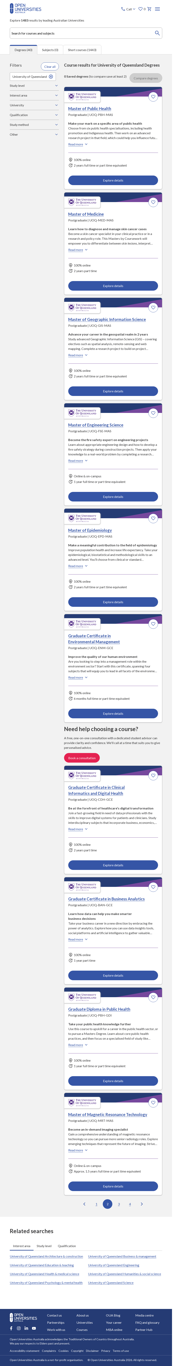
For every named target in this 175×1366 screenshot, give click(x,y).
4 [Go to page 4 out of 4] (130, 1204)
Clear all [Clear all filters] (49, 66)
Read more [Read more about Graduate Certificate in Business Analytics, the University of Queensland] (78, 939)
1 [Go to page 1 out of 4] (96, 1204)
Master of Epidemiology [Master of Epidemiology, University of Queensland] (90, 530)
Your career (114, 1322)
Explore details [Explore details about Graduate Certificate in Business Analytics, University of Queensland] (113, 975)
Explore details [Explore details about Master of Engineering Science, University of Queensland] (113, 496)
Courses (82, 1329)
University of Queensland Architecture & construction (46, 1256)
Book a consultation (82, 758)
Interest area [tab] (21, 1246)
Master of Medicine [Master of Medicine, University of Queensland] (86, 214)
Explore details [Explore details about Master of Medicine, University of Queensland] (113, 286)
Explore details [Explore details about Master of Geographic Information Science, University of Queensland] (113, 391)
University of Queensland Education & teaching (42, 1265)
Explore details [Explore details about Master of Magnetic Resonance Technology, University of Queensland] (113, 1186)
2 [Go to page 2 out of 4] (108, 1204)
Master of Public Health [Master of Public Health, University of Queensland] (89, 108)
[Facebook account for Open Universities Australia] (11, 1328)
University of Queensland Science (110, 1282)
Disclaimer (92, 1350)
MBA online (114, 1329)
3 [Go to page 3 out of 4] (119, 1204)
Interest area (34, 95)
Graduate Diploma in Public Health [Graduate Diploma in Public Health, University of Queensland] (99, 1009)
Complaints (49, 1350)
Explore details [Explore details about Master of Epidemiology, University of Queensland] (113, 602)
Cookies (63, 1350)
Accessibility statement (25, 1350)
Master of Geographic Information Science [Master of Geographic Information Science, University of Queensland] (107, 319)
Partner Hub (143, 1329)
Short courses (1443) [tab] (82, 50)
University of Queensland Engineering (113, 1265)
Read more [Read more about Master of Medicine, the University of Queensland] (78, 249)
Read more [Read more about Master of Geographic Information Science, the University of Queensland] (78, 355)
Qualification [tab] (67, 1246)
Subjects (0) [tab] (50, 50)
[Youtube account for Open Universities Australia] (34, 1328)
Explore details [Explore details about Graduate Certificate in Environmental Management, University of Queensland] (113, 713)
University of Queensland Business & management (122, 1256)
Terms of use (121, 1350)
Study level (34, 85)
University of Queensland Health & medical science (44, 1274)
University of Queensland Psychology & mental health (46, 1282)
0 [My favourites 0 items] (141, 9)
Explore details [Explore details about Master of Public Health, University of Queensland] (113, 180)
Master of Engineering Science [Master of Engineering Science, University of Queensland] (95, 424)
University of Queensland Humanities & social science (124, 1274)
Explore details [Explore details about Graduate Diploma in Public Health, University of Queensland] (113, 1081)
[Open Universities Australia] (25, 12)
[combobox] (86, 33)
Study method (34, 124)
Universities (84, 1322)
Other (34, 134)
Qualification (34, 115)
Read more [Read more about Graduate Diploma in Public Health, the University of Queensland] (78, 1044)
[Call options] (128, 9)
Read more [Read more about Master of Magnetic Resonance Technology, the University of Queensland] (78, 1150)
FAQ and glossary (147, 1322)
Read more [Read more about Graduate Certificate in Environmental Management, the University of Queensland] (78, 677)
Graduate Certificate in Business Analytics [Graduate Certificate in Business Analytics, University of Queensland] (106, 898)
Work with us (56, 1329)
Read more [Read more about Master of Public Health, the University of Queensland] (78, 144)
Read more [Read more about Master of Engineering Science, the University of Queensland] (78, 460)
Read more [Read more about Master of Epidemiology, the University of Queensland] (78, 566)
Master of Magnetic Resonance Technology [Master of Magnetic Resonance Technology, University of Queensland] (107, 1114)
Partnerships (55, 1322)
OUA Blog (113, 1315)
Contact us (54, 1315)
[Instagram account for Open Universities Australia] (19, 1328)
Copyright (77, 1350)
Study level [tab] (44, 1246)
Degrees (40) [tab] (23, 50)
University (34, 105)
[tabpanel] (86, 635)
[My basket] (149, 9)
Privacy (105, 1350)
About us (82, 1315)
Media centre (144, 1315)
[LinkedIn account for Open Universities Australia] (26, 1328)
